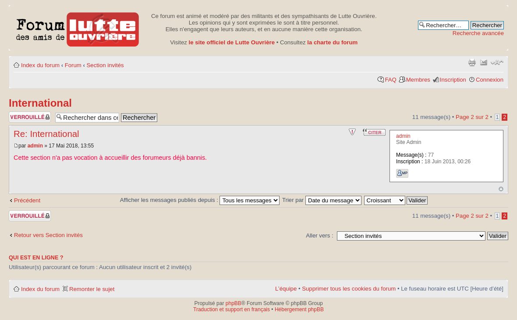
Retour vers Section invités (48, 235)
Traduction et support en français (231, 309)
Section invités (105, 65)
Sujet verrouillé (30, 116)
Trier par (321, 200)
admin (35, 146)
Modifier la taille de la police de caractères (497, 62)
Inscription (453, 79)
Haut (501, 189)
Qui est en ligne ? (36, 258)
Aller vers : (319, 235)
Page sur (472, 117)
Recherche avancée (478, 33)
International (40, 103)
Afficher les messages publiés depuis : (200, 200)
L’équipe (286, 288)
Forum (73, 65)
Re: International (46, 134)
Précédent (27, 200)
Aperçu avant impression (472, 62)
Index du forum (40, 65)
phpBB (233, 303)
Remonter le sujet (91, 289)
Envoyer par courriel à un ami (484, 62)
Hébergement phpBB (299, 309)
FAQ (390, 79)
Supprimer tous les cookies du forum (349, 288)
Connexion (489, 79)
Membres (418, 79)
